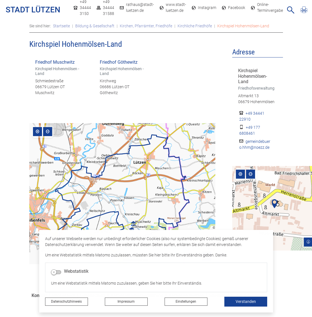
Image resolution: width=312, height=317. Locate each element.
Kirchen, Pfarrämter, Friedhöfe (146, 26)
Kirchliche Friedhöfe (195, 26)
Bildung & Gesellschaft (94, 26)
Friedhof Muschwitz (55, 62)
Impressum (126, 301)
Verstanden (246, 301)
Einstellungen (186, 301)
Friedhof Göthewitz (119, 62)
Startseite (61, 26)
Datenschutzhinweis (66, 301)
